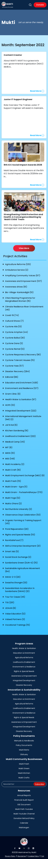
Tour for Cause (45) (15, 596)
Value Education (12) (15, 613)
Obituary (24, 754)
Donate (40, 4)
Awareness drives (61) (16, 286)
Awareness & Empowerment (24, 676)
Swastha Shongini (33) (16, 582)
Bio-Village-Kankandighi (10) (19, 292)
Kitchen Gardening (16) (16, 430)
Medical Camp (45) (15, 441)
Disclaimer (22, 856)
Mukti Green (24, 768)
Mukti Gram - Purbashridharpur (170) (23, 492)
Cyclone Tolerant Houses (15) (20, 360)
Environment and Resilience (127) (21, 388)
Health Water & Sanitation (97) (20, 399)
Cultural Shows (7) (14, 320)
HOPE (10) (10, 405)
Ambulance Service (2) (16, 269)
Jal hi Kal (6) (11, 425)
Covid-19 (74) (12, 315)
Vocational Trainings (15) (17, 624)
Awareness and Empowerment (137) (23, 281)
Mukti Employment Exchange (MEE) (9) (25, 475)
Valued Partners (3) (15, 619)
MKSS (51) (10, 453)
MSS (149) (10, 458)
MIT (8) (8, 447)
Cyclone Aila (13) (13, 326)
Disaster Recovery (24, 685)
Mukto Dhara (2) (13, 503)
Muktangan (24, 827)
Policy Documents (24, 745)
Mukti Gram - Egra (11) (16, 486)
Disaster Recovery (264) (17, 371)
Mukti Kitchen (24, 773)
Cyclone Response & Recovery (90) (23, 354)
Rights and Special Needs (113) (20, 534)
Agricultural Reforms (24, 657)
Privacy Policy (10, 856)
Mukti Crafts (24, 777)
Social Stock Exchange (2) (18, 557)
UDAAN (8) (10, 608)
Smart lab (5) (12, 551)
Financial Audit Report (24, 800)
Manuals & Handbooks (24, 740)
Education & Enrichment (24, 653)
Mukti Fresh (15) (13, 481)
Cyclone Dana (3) (14, 343)
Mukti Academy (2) (14, 464)
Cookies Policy (33, 856)
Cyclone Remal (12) (15, 349)
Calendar (24, 823)
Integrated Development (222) (20, 410)
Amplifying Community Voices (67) (22, 275)
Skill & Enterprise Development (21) (23, 545)
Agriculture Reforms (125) (18, 264)
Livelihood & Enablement (24, 662)
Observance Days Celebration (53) (23, 514)
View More (24, 248)
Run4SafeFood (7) (14, 540)
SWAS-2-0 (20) (12, 577)
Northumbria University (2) (18, 509)
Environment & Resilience (24, 666)
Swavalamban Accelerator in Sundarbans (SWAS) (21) (19, 590)
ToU (42, 856)
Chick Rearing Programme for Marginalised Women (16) (20, 299)
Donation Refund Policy (24, 818)
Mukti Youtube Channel (24, 813)
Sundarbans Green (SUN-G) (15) (21, 562)
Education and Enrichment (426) (21, 382)
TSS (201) (9, 602)
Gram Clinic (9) (12, 393)
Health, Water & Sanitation (24, 648)
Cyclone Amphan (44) (16, 332)
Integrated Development (24, 680)
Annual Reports (24, 795)
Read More (35, 91)
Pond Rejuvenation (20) (17, 529)
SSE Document (24, 804)
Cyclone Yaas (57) (14, 365)
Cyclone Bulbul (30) (15, 337)
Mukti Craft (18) (13, 469)
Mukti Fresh (24, 764)
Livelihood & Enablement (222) (20, 436)
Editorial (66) (11, 377)
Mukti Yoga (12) (12, 497)
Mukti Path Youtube (24, 809)
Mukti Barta (24, 750)
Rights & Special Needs (24, 671)
